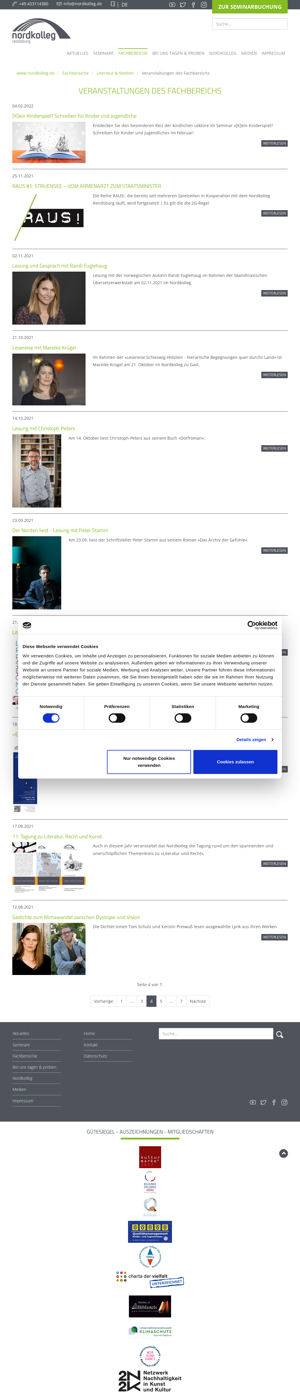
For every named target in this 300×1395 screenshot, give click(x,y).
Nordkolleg (22, 1078)
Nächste (198, 1001)
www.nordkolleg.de (35, 73)
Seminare (21, 1045)
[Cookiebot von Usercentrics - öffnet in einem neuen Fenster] (251, 625)
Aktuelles (21, 1033)
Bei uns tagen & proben (34, 1067)
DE (124, 4)
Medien (19, 1089)
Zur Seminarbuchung (250, 6)
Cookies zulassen (235, 761)
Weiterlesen (274, 143)
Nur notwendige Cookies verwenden (149, 762)
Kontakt (91, 1045)
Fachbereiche (75, 73)
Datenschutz (95, 1056)
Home (89, 1033)
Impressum (23, 1100)
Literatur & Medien (115, 73)
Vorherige (103, 1001)
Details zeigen (251, 739)
